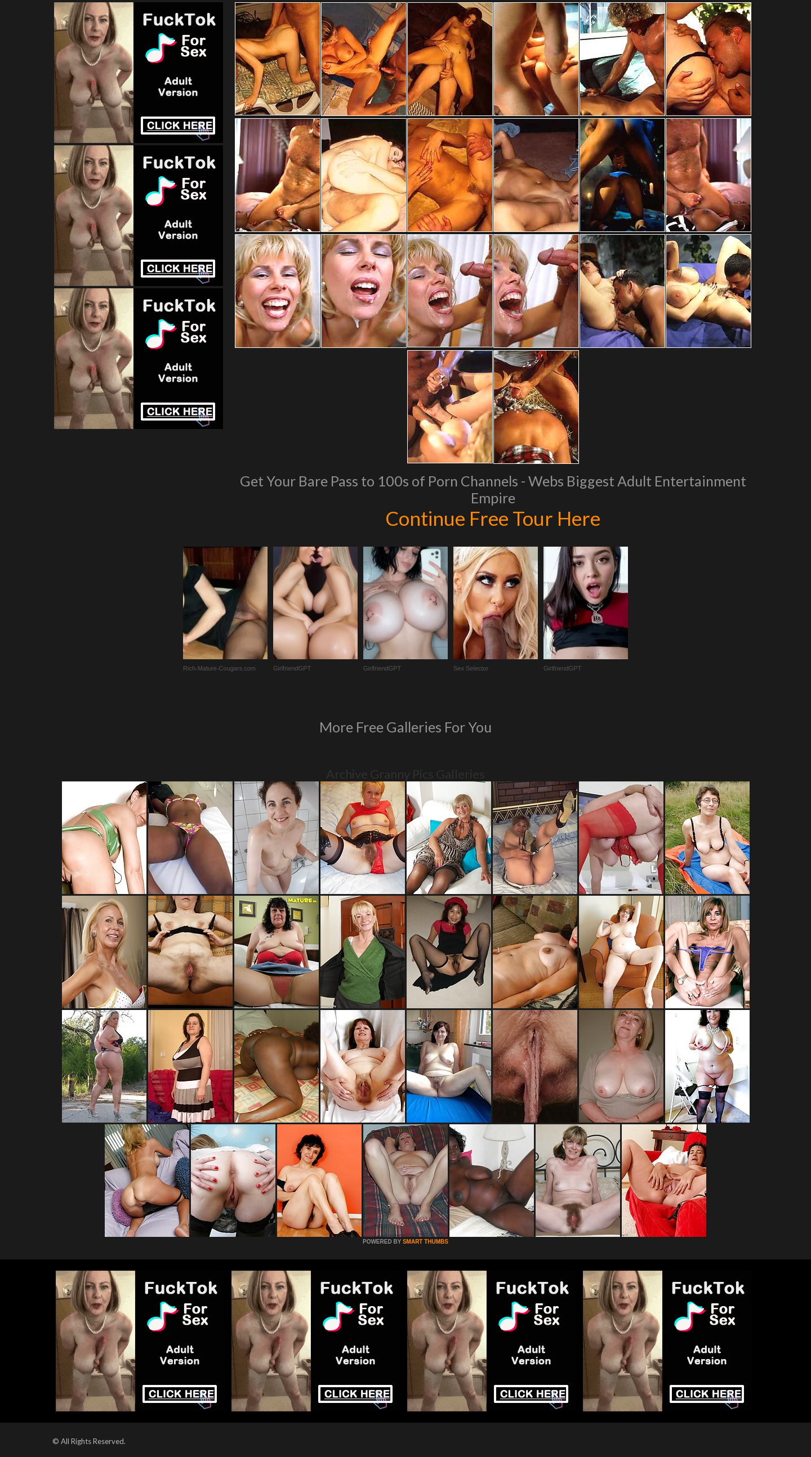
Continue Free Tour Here (492, 518)
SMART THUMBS (425, 1242)
